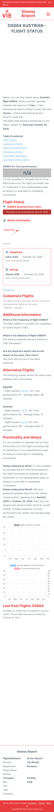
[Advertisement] (27, 66)
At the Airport (34, 758)
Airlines (7, 774)
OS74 (24, 422)
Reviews (32, 766)
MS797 (25, 390)
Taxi (5, 785)
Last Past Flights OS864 (16, 159)
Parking (31, 778)
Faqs (29, 781)
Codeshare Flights (13, 143)
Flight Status (10, 140)
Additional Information (15, 147)
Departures (9, 766)
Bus (5, 781)
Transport (8, 778)
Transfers (8, 793)
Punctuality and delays (15, 155)
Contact (41, 803)
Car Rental (33, 762)
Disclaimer (32, 803)
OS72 (24, 410)
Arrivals (7, 762)
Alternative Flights (13, 151)
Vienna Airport (28, 14)
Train (5, 789)
